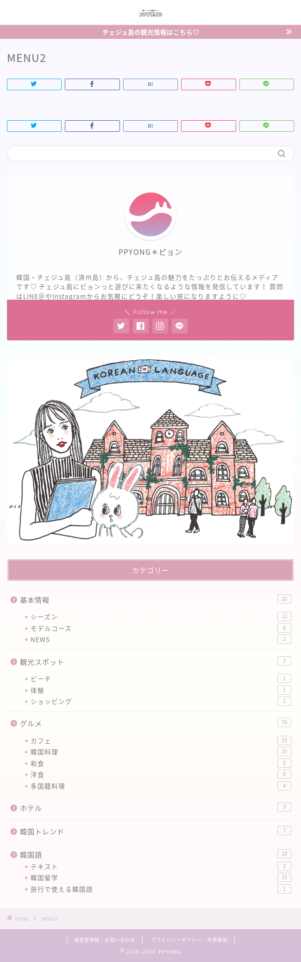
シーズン (161, 616)
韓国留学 (161, 877)
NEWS (161, 639)
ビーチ (161, 678)
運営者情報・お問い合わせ (104, 939)
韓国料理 (161, 751)
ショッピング (161, 701)
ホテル (155, 807)
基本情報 (155, 599)
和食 (161, 763)
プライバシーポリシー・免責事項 (189, 939)
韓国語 (155, 854)
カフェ (161, 740)
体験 (161, 690)
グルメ (155, 723)
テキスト (161, 866)
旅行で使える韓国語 (161, 889)
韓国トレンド (155, 831)
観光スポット (155, 661)
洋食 (161, 774)
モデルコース (161, 628)
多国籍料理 (161, 785)
